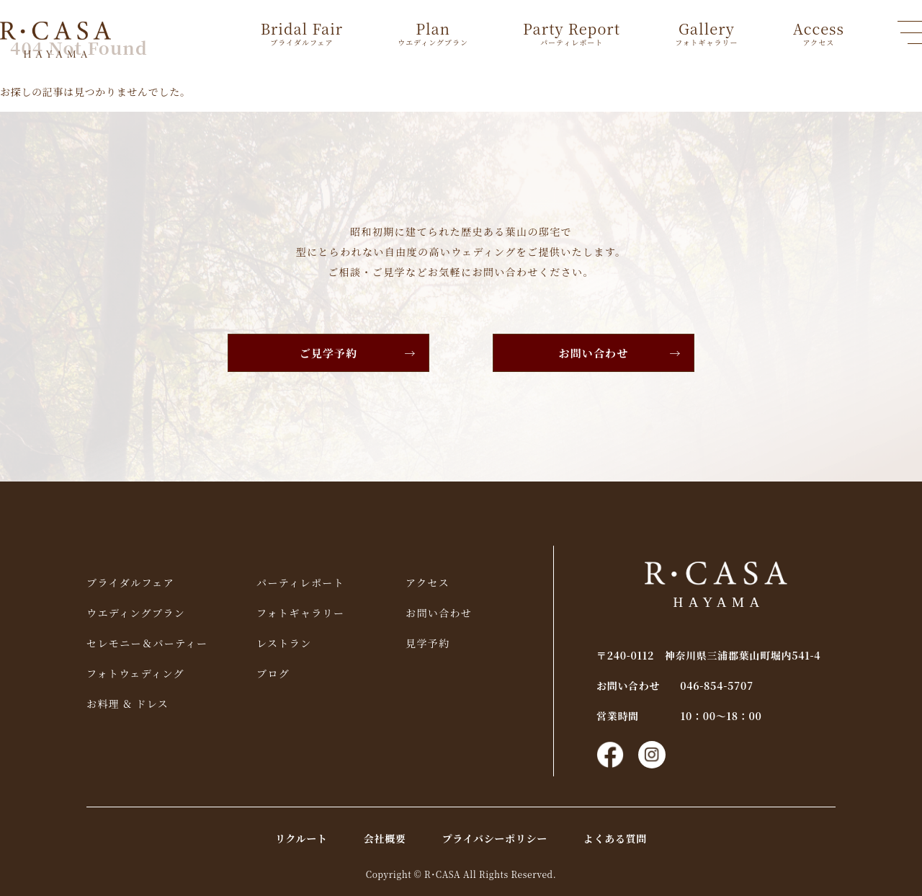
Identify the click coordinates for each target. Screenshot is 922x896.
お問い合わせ (594, 352)
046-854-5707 (716, 685)
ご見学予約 (329, 352)
